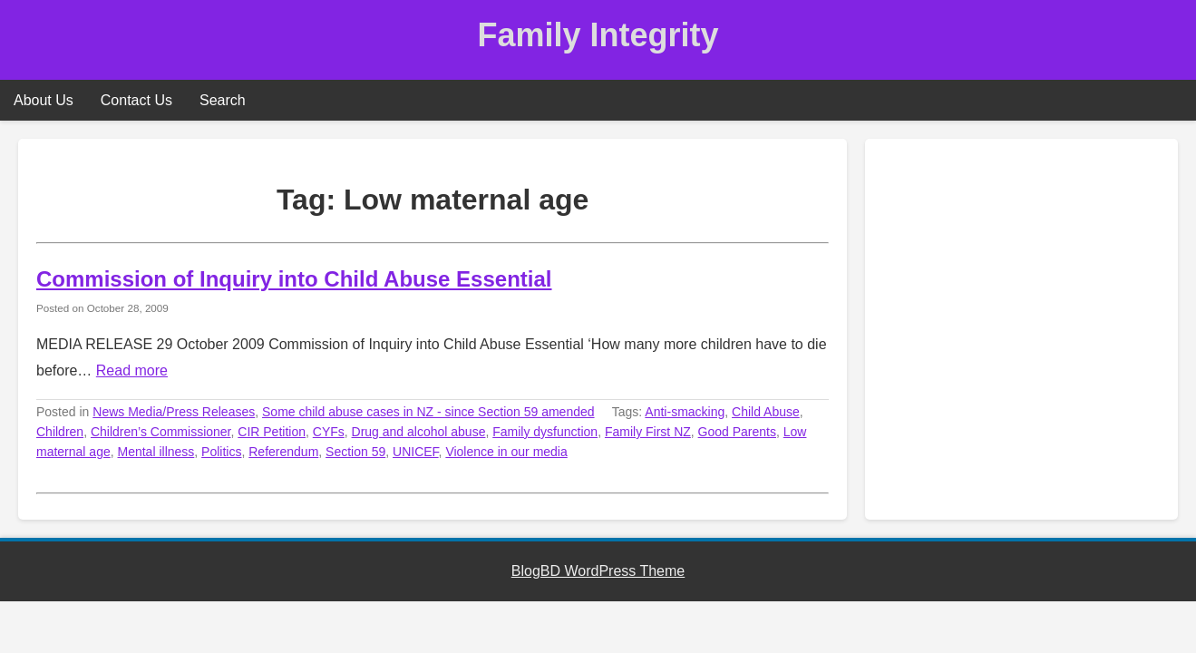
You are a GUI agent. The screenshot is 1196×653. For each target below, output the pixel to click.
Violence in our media (506, 451)
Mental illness (156, 451)
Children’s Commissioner (161, 431)
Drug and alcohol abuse (419, 431)
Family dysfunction (545, 431)
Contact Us (136, 100)
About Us (43, 100)
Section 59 (355, 451)
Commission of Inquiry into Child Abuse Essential (294, 279)
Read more (132, 370)
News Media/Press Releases (173, 411)
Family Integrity (597, 35)
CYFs (329, 431)
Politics (221, 451)
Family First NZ (648, 431)
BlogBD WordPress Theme (598, 571)
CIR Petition (272, 431)
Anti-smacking (684, 411)
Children (59, 431)
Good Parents (737, 431)
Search (222, 100)
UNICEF (416, 451)
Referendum (283, 451)
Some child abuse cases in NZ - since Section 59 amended (428, 411)
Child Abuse (766, 411)
